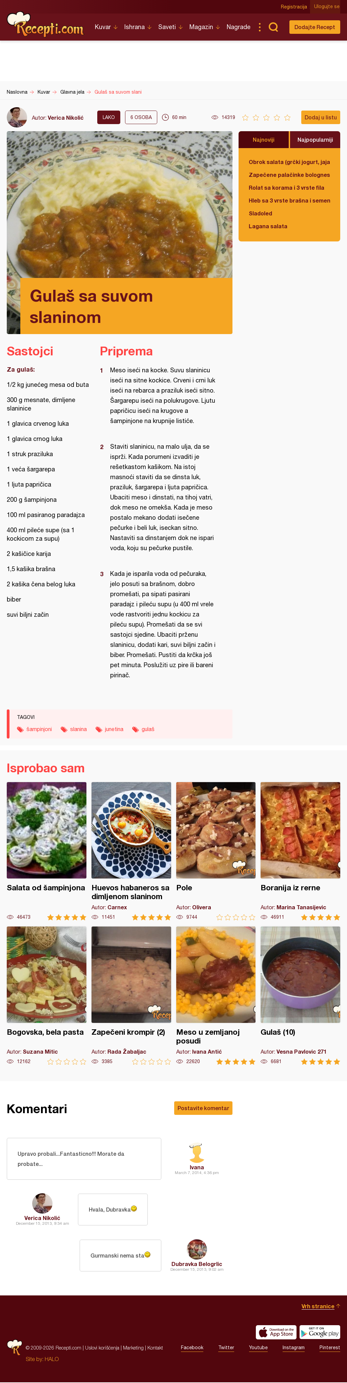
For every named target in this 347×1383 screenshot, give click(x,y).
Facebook (192, 1348)
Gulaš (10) (300, 996)
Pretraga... (273, 27)
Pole (216, 851)
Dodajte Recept (314, 27)
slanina (78, 729)
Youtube (258, 1348)
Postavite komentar (203, 1108)
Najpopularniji (315, 139)
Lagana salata (268, 226)
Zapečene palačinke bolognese (289, 174)
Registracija (295, 6)
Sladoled (260, 213)
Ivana (197, 1167)
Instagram (294, 1348)
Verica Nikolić (66, 117)
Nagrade (238, 26)
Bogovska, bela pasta (46, 996)
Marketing (133, 1348)
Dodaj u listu (321, 117)
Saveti (167, 26)
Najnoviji (263, 139)
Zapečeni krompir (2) (131, 996)
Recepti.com (46, 24)
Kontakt (155, 1348)
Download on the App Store (276, 1333)
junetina (114, 729)
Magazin (201, 26)
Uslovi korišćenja (102, 1348)
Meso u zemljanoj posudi (216, 996)
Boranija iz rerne (300, 851)
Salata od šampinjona (46, 851)
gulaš (148, 729)
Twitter (226, 1348)
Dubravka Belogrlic (196, 1264)
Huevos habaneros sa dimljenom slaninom (131, 851)
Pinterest (330, 1348)
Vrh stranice (318, 1307)
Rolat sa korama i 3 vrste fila (286, 187)
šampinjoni (39, 729)
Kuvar (103, 26)
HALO (52, 1360)
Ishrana (134, 26)
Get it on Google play (320, 1333)
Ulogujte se (327, 6)
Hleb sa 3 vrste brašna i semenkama (289, 200)
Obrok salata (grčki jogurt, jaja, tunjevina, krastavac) (289, 162)
